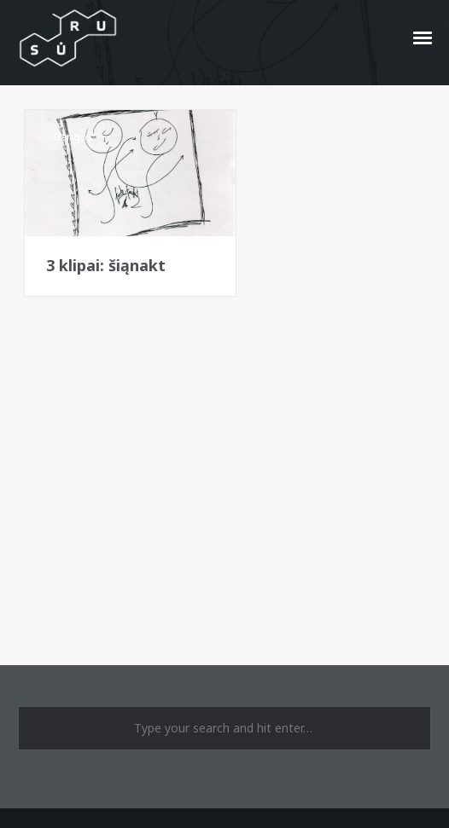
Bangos (73, 136)
